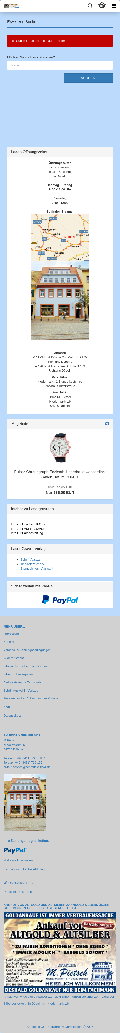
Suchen (88, 78)
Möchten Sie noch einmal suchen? (31, 57)
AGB (7, 707)
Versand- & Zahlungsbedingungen (27, 650)
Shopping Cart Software (43, 1026)
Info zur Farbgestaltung (27, 533)
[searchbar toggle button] (90, 6)
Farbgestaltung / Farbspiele (22, 682)
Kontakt (9, 642)
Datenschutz (12, 715)
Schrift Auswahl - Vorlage (21, 690)
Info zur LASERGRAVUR (28, 528)
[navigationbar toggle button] (114, 6)
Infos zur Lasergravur (18, 674)
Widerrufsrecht (14, 658)
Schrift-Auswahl (31, 559)
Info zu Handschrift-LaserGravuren (27, 666)
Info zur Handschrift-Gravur (30, 524)
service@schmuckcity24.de (31, 767)
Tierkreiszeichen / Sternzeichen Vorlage (31, 698)
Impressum (11, 633)
